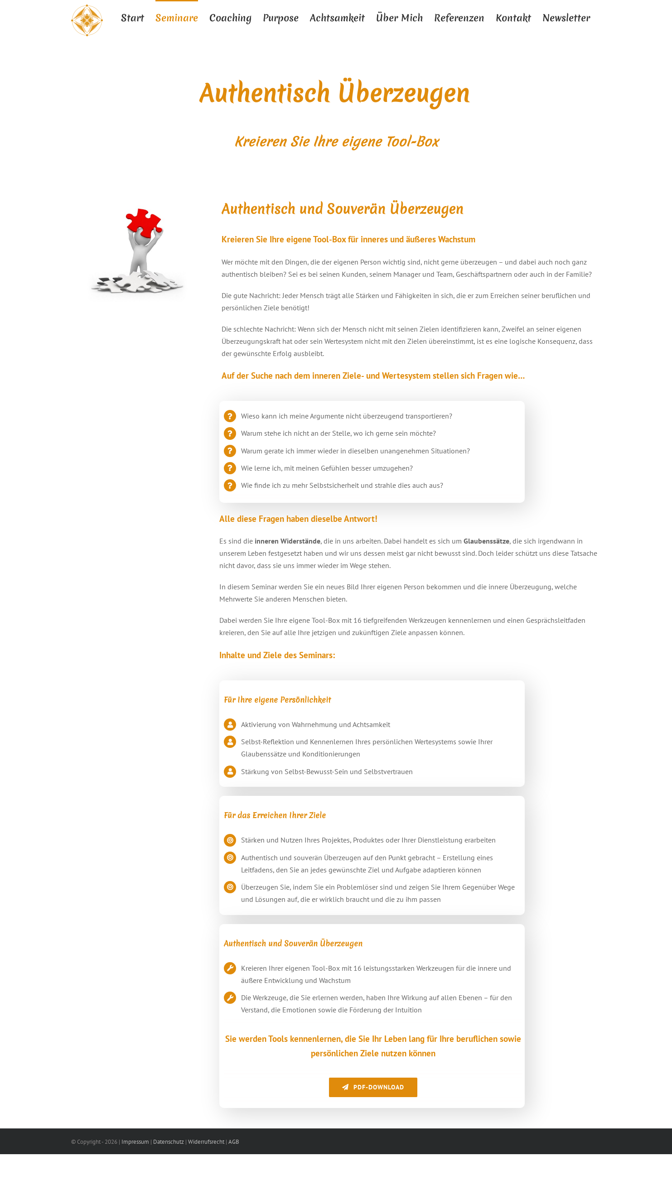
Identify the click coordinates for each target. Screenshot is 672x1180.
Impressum (135, 1142)
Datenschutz (168, 1142)
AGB (233, 1142)
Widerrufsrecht (206, 1142)
